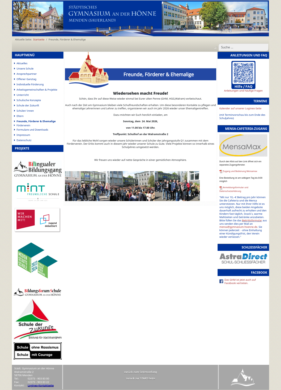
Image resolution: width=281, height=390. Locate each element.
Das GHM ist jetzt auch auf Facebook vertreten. (240, 281)
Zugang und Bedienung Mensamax (240, 171)
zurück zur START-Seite (140, 378)
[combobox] (243, 47)
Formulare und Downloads (32, 129)
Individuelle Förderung (30, 84)
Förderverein (23, 125)
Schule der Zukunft (28, 105)
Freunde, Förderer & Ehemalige (36, 121)
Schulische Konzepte (29, 100)
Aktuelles (22, 63)
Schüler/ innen (25, 110)
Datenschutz (24, 140)
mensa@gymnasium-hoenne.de (238, 227)
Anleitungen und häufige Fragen (243, 90)
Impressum (23, 135)
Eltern (20, 116)
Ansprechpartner (27, 74)
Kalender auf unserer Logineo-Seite (240, 108)
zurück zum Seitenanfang (140, 372)
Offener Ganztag (26, 79)
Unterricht (23, 95)
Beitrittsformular (252, 220)
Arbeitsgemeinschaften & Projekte (37, 89)
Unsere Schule (25, 68)
